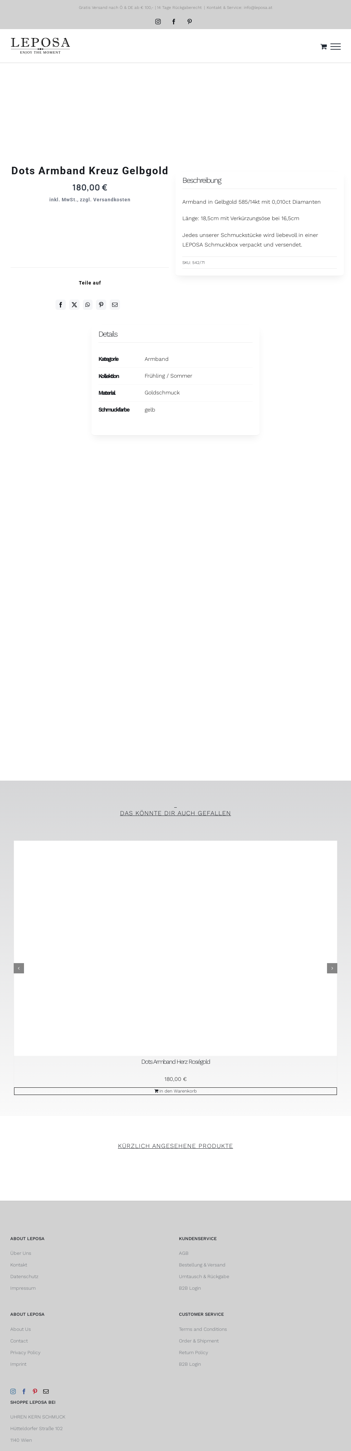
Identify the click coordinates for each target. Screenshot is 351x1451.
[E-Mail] (115, 305)
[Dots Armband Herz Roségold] (175, 948)
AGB (184, 1253)
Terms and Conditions (203, 1329)
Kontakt (18, 1264)
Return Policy (193, 1352)
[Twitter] (74, 305)
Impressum (23, 1288)
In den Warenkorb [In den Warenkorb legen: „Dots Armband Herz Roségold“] (178, 1091)
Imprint (18, 1364)
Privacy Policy (25, 1352)
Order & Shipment (199, 1340)
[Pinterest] (101, 305)
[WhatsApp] (87, 305)
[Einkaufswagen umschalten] (323, 46)
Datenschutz (24, 1276)
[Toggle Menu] (335, 46)
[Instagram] (13, 1391)
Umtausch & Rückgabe (204, 1276)
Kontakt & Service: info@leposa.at (240, 7)
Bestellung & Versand (202, 1264)
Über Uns (20, 1253)
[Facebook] (61, 305)
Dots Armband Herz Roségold (175, 1061)
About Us (20, 1329)
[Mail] (46, 1391)
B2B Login (190, 1288)
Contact (19, 1340)
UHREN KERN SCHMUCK (37, 1417)
